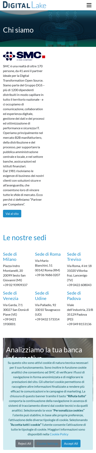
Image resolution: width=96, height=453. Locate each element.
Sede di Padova (74, 295)
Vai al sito (12, 213)
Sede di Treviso (74, 256)
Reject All (24, 443)
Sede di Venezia (10, 295)
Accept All (71, 443)
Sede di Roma (48, 254)
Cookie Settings (47, 443)
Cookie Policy (59, 434)
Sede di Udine (42, 295)
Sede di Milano (10, 256)
